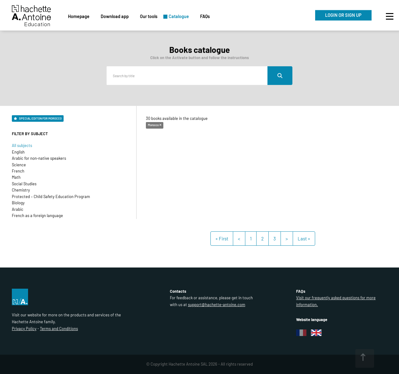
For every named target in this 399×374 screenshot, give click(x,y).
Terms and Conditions (59, 328)
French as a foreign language (37, 215)
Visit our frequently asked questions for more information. (336, 301)
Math (16, 177)
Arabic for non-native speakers (39, 158)
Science (19, 164)
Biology (18, 202)
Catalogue (179, 16)
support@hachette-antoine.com (216, 304)
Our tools (148, 16)
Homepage (78, 16)
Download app (115, 16)
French (18, 170)
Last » (304, 238)
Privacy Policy (24, 328)
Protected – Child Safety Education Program (51, 196)
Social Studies (24, 183)
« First (221, 238)
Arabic (17, 209)
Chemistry (21, 189)
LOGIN (343, 15)
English (18, 151)
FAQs (205, 16)
